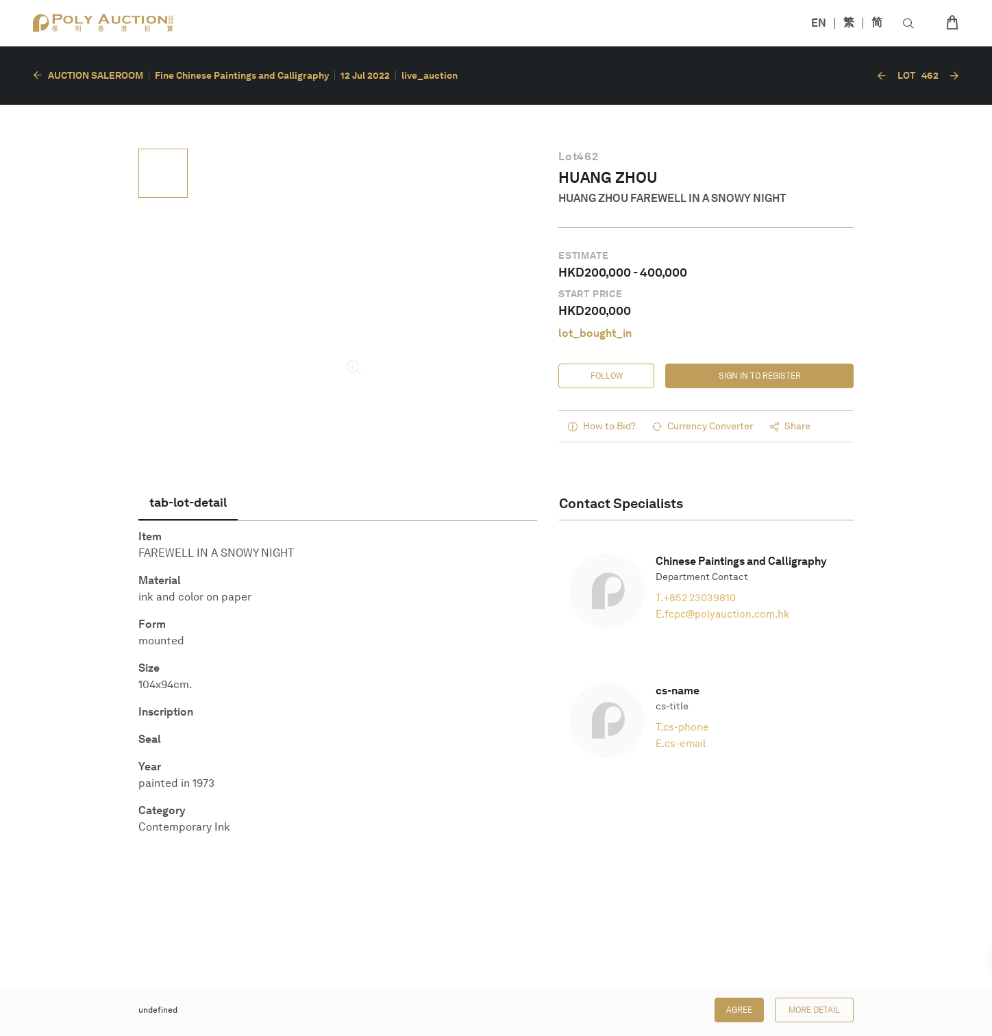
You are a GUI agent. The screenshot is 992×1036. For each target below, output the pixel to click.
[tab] (188, 502)
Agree (739, 1010)
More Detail (814, 1010)
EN (818, 22)
